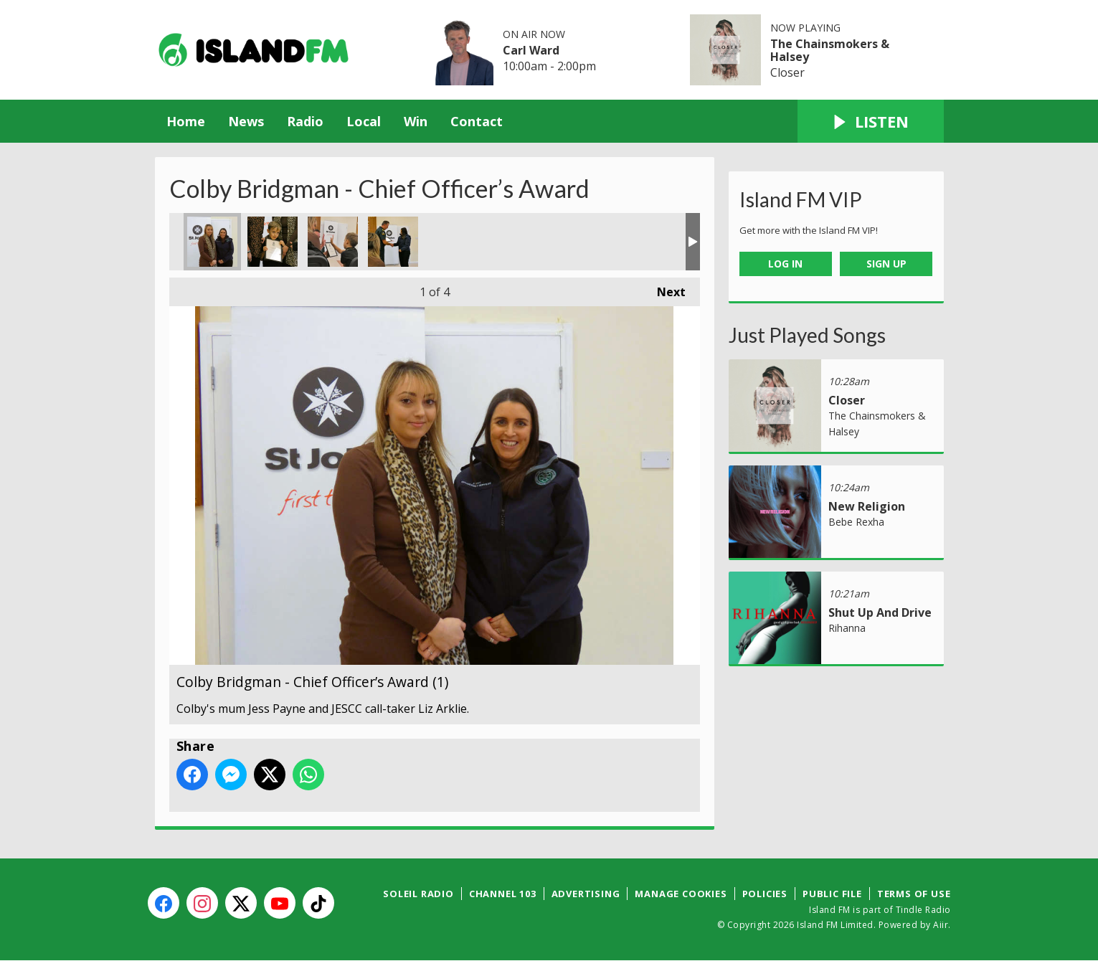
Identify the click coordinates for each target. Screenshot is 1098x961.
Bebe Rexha (856, 522)
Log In (785, 263)
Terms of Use (914, 893)
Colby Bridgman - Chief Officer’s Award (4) (393, 242)
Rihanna (847, 628)
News (246, 121)
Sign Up (886, 263)
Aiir (940, 925)
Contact (476, 121)
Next (664, 289)
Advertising (586, 893)
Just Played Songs (807, 335)
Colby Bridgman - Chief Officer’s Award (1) (212, 242)
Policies (764, 893)
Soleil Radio (418, 893)
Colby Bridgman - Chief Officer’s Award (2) (272, 242)
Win (415, 121)
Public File (832, 893)
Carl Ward (531, 50)
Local (363, 121)
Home (185, 121)
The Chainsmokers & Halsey (829, 50)
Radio (305, 121)
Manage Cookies (681, 893)
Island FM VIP (800, 199)
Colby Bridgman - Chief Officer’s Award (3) (333, 242)
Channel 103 (502, 893)
